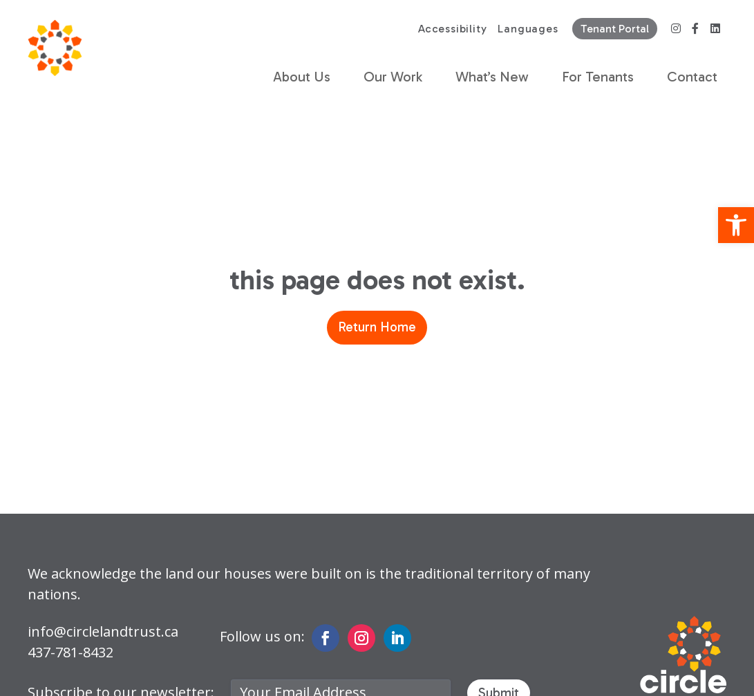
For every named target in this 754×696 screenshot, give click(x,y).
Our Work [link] (393, 76)
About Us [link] (301, 76)
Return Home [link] (377, 327)
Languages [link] (528, 28)
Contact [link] (692, 76)
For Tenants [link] (598, 76)
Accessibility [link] (452, 28)
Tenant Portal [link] (615, 28)
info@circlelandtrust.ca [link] (103, 631)
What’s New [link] (492, 76)
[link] (736, 225)
